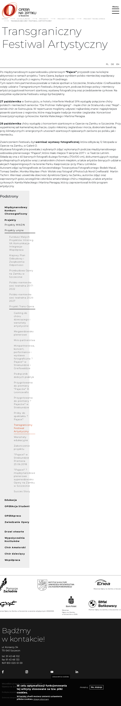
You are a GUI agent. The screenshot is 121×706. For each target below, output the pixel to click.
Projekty (43, 19)
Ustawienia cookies (60, 678)
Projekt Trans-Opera (94, 19)
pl (107, 64)
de (112, 64)
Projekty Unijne (66, 19)
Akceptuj (84, 689)
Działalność (23, 19)
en (117, 64)
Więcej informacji (41, 701)
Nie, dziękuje (96, 689)
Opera (5, 19)
